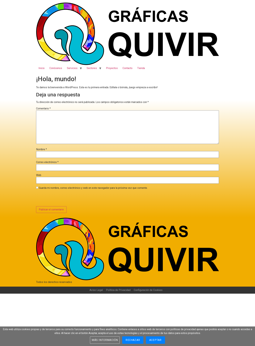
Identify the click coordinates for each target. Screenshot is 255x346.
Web (38, 175)
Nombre (41, 149)
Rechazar (133, 340)
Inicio (41, 68)
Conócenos (55, 68)
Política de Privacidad (118, 290)
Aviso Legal (96, 290)
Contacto (127, 68)
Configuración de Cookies (148, 290)
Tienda (141, 68)
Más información (105, 340)
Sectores (92, 68)
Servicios (72, 68)
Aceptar (155, 340)
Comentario (43, 108)
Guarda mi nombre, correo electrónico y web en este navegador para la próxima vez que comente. (93, 188)
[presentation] (60, 198)
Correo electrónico (47, 162)
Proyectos (112, 68)
